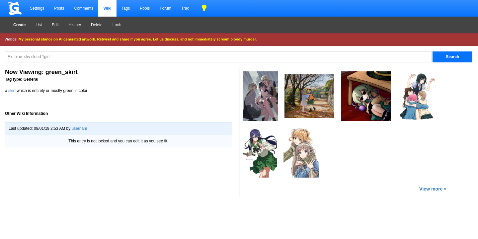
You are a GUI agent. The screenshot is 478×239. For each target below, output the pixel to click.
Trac (185, 8)
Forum (165, 8)
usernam (79, 128)
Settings (37, 8)
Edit (55, 25)
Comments (83, 8)
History (75, 25)
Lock (117, 25)
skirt (12, 90)
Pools (145, 8)
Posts (59, 8)
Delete (97, 25)
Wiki (107, 8)
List (39, 25)
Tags (125, 8)
